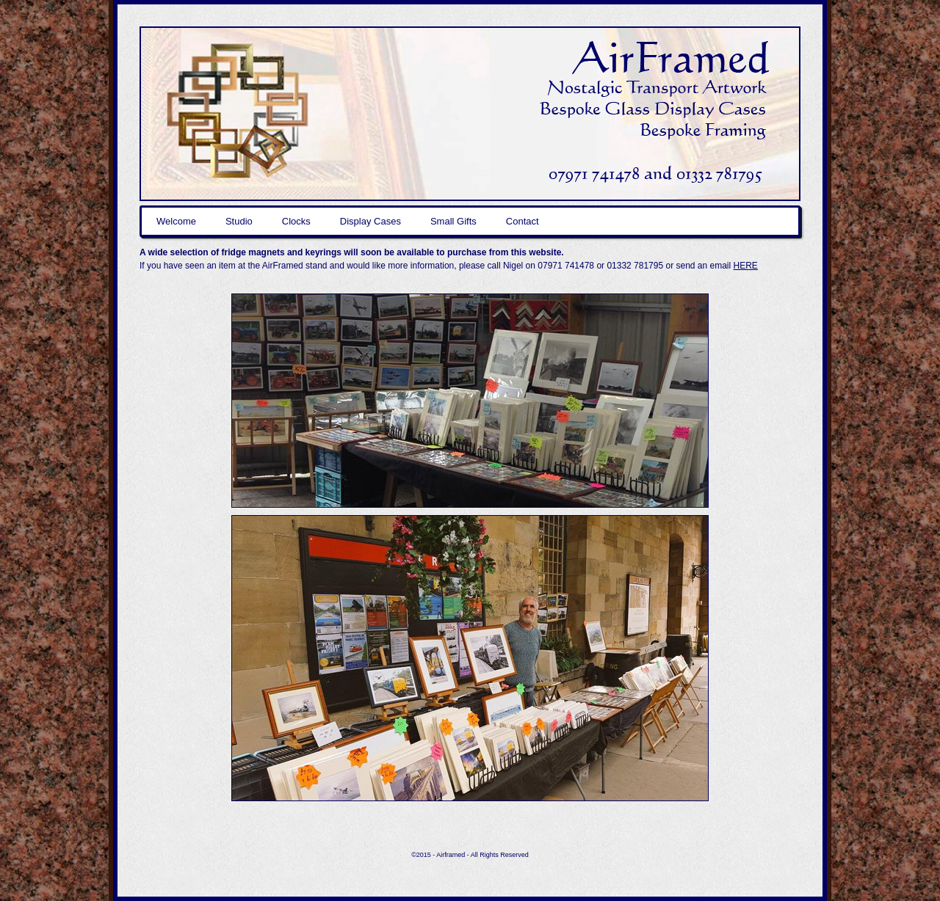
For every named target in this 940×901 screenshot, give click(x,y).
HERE (746, 265)
